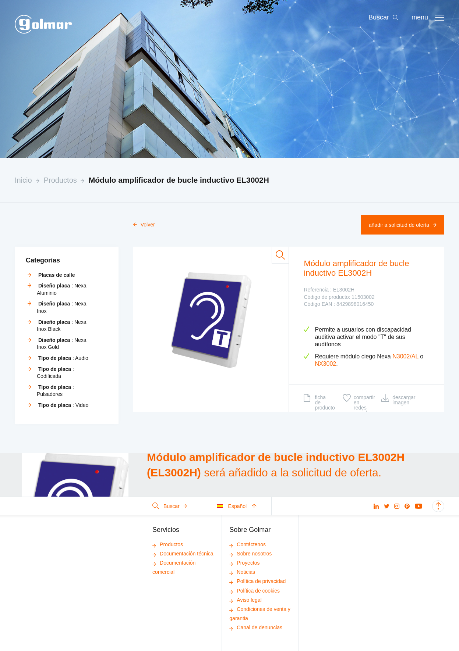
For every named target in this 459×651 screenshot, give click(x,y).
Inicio (23, 180)
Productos (60, 180)
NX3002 (325, 364)
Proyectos (244, 563)
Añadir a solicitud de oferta (403, 225)
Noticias (242, 572)
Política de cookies (254, 591)
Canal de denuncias (255, 627)
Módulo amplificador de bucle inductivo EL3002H (179, 180)
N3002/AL (405, 356)
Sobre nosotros (250, 554)
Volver (144, 225)
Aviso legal (245, 600)
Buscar (169, 506)
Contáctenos (247, 544)
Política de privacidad (257, 581)
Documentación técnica (182, 554)
